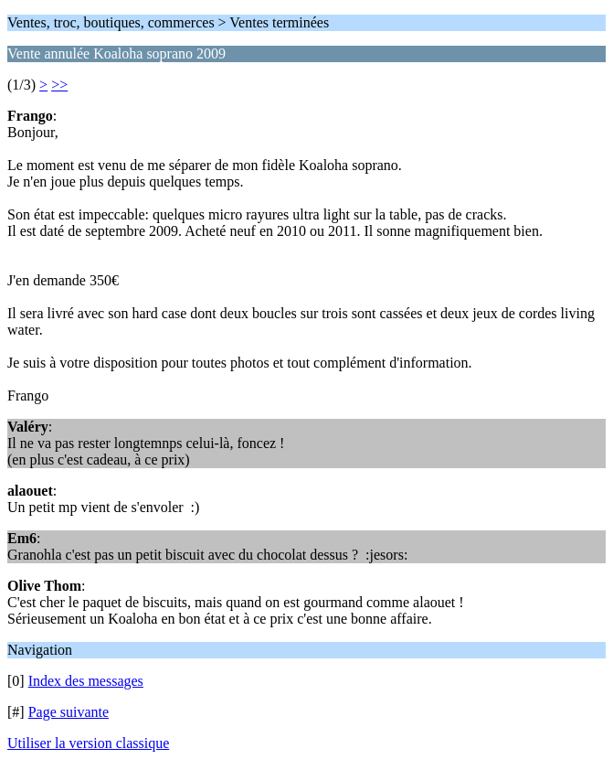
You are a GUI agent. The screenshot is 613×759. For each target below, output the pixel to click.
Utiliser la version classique (88, 743)
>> (59, 84)
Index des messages (85, 681)
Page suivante (68, 712)
